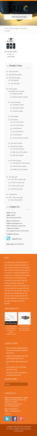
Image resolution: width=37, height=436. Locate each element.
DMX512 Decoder (18, 94)
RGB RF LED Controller (19, 166)
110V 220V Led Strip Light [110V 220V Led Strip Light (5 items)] (20, 270)
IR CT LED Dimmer (18, 125)
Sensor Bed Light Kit (16, 200)
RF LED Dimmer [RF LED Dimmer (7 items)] (15, 296)
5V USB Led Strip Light (17, 186)
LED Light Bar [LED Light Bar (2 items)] (22, 285)
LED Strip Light (13, 177)
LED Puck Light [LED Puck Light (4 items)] (17, 288)
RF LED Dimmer (17, 135)
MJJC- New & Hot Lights (16, 197)
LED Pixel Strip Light (16, 189)
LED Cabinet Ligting (14, 78)
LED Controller (13, 89)
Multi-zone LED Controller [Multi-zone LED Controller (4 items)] (15, 293)
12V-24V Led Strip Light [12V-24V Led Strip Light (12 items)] (20, 267)
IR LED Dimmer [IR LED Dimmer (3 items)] (8, 278)
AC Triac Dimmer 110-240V (20, 138)
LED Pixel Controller (16, 143)
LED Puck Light (15, 83)
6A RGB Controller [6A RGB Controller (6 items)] (20, 265)
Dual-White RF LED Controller (21, 163)
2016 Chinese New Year (14, 361)
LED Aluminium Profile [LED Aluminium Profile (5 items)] (18, 280)
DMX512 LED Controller (17, 91)
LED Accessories (13, 71)
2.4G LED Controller (18, 149)
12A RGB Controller (18, 105)
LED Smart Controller (17, 146)
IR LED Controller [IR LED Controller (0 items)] (25, 275)
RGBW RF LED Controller (20, 169)
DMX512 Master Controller (20, 97)
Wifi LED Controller (18, 155)
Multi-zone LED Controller (20, 152)
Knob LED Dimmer (18, 131)
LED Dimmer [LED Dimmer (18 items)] (14, 285)
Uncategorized (13, 194)
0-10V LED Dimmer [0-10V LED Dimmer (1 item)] (9, 262)
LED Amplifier (14, 116)
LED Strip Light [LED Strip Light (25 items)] (14, 290)
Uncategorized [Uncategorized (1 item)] (15, 301)
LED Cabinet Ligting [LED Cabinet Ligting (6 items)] (15, 283)
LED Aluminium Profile (15, 74)
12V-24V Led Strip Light (17, 182)
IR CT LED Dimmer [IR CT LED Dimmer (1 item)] (15, 275)
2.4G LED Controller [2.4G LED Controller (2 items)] (20, 262)
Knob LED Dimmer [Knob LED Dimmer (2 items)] (18, 278)
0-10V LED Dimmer (18, 122)
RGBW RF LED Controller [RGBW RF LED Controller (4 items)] (17, 298)
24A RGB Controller (18, 108)
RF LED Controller (16, 160)
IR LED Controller (16, 102)
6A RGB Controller (18, 111)
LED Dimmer (14, 119)
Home (6, 28)
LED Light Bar (15, 80)
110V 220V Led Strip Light (18, 179)
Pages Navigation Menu (17, 17)
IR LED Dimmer (17, 128)
